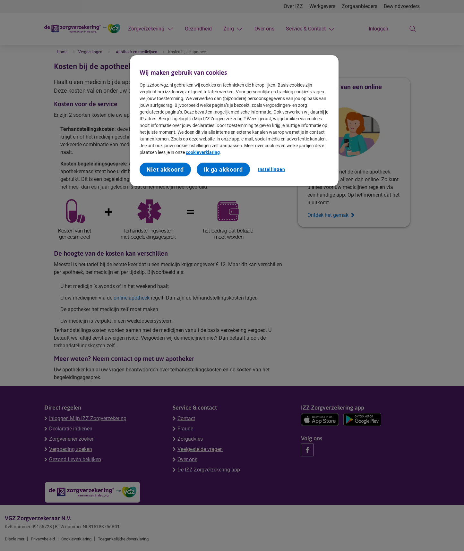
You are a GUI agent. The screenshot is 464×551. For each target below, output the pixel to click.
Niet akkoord (165, 169)
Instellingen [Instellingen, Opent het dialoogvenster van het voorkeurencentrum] (271, 169)
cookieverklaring (203, 152)
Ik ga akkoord (223, 169)
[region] (234, 121)
